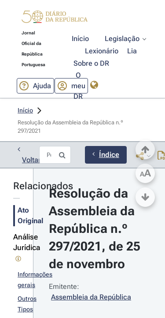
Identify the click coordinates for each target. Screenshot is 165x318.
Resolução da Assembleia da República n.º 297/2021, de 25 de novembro (96, 228)
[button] (55, 18)
